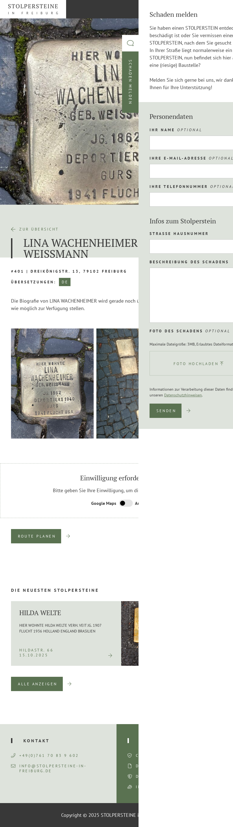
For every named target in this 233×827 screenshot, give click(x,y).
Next (219, 447)
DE (65, 282)
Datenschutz (153, 776)
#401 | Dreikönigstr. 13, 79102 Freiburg (69, 271)
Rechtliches (159, 740)
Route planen (37, 536)
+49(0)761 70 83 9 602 (45, 755)
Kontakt (36, 740)
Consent (147, 755)
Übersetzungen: (33, 282)
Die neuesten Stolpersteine (55, 590)
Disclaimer (151, 765)
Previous (194, 447)
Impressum (150, 786)
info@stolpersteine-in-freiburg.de (48, 768)
